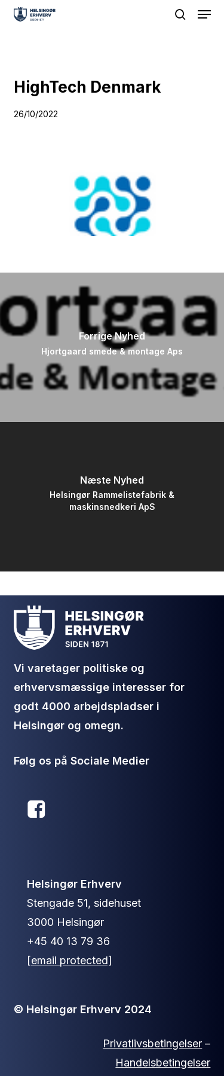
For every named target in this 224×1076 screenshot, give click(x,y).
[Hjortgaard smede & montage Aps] (112, 347)
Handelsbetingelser (162, 1062)
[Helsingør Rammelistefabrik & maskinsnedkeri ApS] (112, 496)
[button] (204, 14)
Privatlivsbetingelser (152, 1043)
